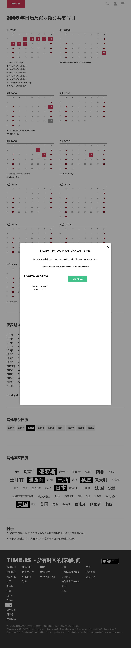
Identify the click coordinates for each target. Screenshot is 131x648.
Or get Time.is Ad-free (36, 276)
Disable (78, 279)
